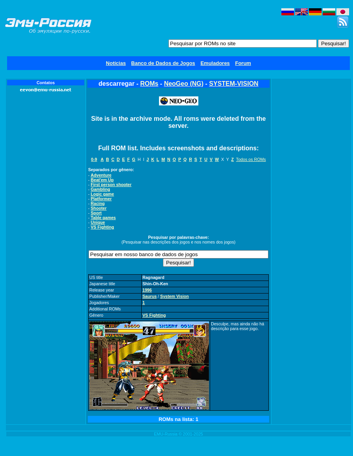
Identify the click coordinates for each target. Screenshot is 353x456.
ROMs (149, 83)
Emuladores (214, 63)
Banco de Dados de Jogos (163, 63)
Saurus (149, 296)
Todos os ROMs (251, 159)
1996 (147, 290)
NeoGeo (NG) (183, 83)
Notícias (116, 63)
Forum (243, 63)
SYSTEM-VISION (233, 83)
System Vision (174, 296)
